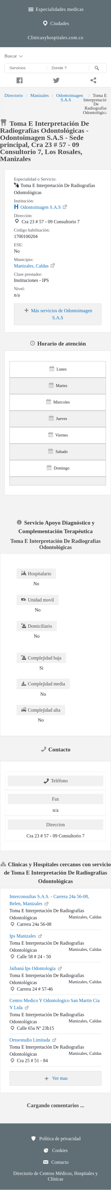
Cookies (55, 1150)
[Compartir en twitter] (55, 79)
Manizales (39, 95)
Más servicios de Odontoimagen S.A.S (57, 314)
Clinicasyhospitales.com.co (55, 37)
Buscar (14, 56)
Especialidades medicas (55, 8)
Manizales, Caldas (35, 265)
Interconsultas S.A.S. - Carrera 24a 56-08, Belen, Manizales (49, 900)
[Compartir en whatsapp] (92, 79)
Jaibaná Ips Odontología (36, 968)
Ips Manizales (26, 935)
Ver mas (56, 1078)
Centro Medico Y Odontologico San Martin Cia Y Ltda (54, 1004)
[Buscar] (97, 68)
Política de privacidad (55, 1138)
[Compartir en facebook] (18, 79)
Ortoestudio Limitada (33, 1039)
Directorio (13, 95)
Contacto (56, 1162)
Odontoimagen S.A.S (69, 97)
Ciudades (55, 22)
